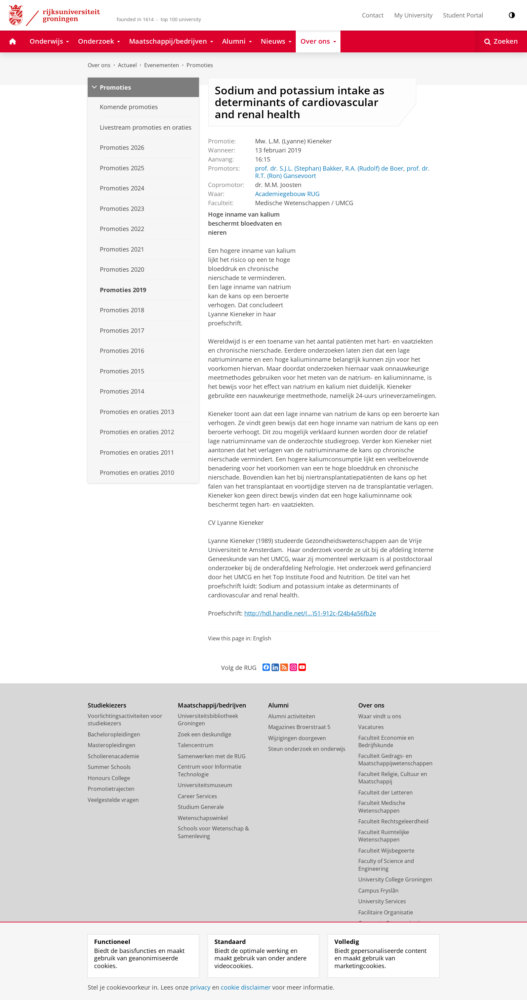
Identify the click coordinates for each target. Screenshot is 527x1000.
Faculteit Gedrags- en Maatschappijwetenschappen (395, 759)
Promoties (200, 65)
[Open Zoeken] (501, 41)
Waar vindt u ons (379, 716)
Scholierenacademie (113, 756)
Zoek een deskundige (204, 734)
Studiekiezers (107, 705)
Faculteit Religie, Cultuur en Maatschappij (392, 777)
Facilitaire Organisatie (385, 912)
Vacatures (371, 727)
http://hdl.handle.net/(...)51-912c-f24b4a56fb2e (310, 613)
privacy (200, 987)
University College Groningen (395, 879)
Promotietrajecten (111, 788)
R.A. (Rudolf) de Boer (374, 168)
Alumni (278, 705)
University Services (382, 901)
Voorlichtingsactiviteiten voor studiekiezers (125, 719)
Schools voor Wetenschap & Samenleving (213, 832)
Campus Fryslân (378, 890)
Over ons (99, 65)
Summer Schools (109, 767)
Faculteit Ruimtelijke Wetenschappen (383, 836)
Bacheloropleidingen (114, 734)
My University (413, 15)
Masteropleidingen (111, 745)
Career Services (197, 796)
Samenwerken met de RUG (212, 756)
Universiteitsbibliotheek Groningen (208, 719)
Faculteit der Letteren (385, 792)
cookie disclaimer (246, 987)
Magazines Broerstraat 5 (299, 727)
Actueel (127, 65)
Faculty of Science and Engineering (386, 864)
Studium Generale (201, 807)
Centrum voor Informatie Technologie (209, 770)
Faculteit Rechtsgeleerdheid (393, 821)
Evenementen (161, 65)
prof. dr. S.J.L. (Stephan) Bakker (298, 168)
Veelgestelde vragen (113, 800)
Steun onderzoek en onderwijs (307, 749)
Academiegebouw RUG (287, 194)
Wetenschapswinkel (203, 818)
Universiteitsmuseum (205, 785)
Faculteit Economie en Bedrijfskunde (386, 741)
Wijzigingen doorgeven (297, 738)
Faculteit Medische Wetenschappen (381, 806)
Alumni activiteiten (291, 716)
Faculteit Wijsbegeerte (386, 850)
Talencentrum (195, 745)
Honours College (109, 778)
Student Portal (463, 15)
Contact (372, 15)
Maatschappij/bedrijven (212, 705)
